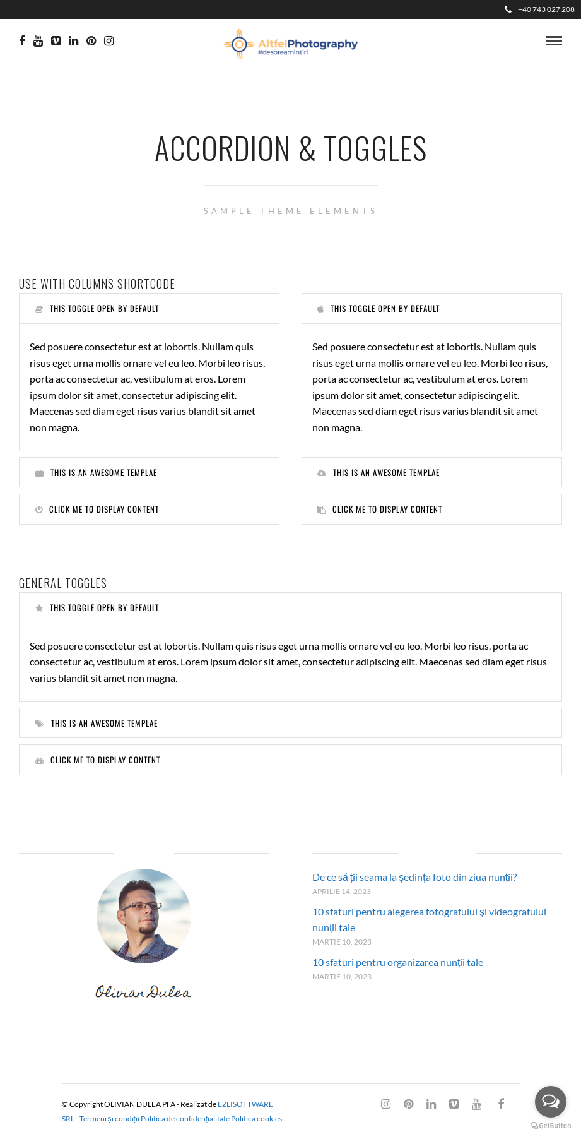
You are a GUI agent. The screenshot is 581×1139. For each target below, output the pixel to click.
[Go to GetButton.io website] (551, 1126)
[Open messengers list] (550, 1102)
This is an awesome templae (96, 472)
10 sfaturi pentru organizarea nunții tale (397, 962)
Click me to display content (97, 509)
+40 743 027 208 (540, 9)
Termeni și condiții (109, 1118)
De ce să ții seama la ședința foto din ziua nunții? (414, 877)
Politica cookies (256, 1118)
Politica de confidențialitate (185, 1118)
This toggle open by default (97, 308)
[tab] (149, 308)
